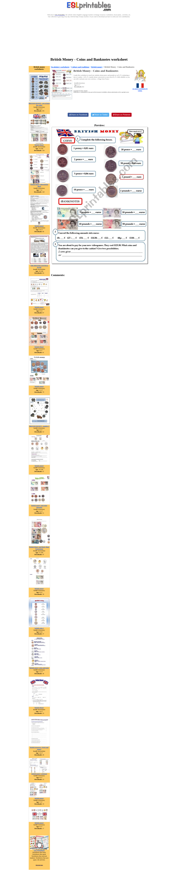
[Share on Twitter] (100, 115)
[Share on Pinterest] (122, 115)
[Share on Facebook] (78, 115)
